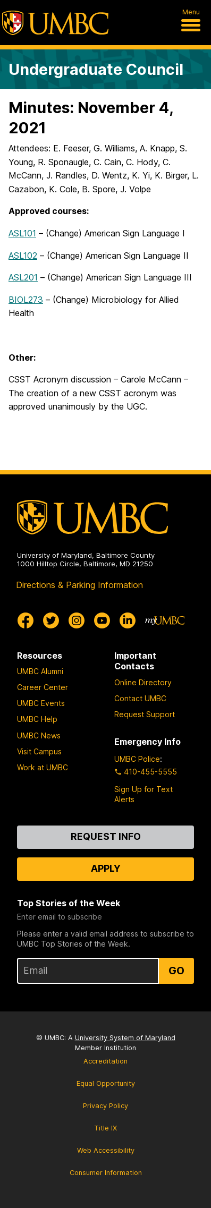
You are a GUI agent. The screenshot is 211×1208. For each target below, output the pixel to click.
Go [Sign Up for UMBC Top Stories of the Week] (176, 970)
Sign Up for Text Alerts (143, 794)
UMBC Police (137, 758)
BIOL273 (26, 299)
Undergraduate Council (96, 69)
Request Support (144, 714)
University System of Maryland (125, 1038)
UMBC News (39, 735)
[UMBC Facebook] (25, 620)
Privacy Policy (105, 1106)
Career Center (42, 687)
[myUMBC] (164, 620)
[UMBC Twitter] (51, 620)
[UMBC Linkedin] (127, 620)
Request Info (106, 836)
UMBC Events (41, 703)
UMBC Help (37, 719)
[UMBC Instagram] (76, 620)
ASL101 (22, 233)
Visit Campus (39, 751)
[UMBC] (55, 23)
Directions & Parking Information (79, 585)
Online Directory (143, 682)
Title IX (105, 1128)
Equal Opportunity (106, 1083)
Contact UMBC (140, 698)
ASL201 (23, 277)
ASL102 (23, 255)
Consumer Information (106, 1173)
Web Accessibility (105, 1150)
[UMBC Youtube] (102, 620)
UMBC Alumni (40, 671)
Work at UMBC (42, 767)
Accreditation (105, 1061)
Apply (106, 868)
